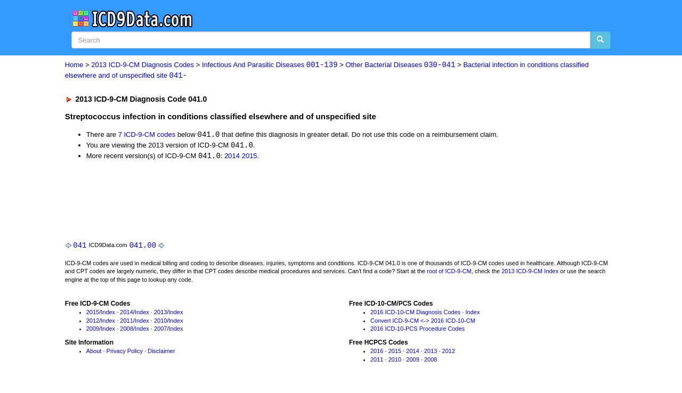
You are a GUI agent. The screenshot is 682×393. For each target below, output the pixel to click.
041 (79, 246)
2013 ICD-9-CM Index (529, 273)
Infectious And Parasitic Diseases (270, 65)
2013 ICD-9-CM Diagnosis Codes (142, 65)
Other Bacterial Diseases (400, 65)
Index (108, 313)
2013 (160, 313)
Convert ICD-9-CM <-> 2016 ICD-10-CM (422, 322)
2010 (160, 322)
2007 (160, 331)
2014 (232, 157)
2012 (92, 322)
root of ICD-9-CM (449, 273)
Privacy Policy (125, 352)
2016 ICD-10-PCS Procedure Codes (417, 331)
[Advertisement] (255, 200)
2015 (249, 157)
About (94, 352)
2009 (92, 331)
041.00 (142, 246)
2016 (376, 352)
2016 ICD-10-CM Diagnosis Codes (415, 313)
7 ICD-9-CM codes (147, 136)
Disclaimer (161, 352)
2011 (126, 322)
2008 (126, 331)
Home (74, 65)
